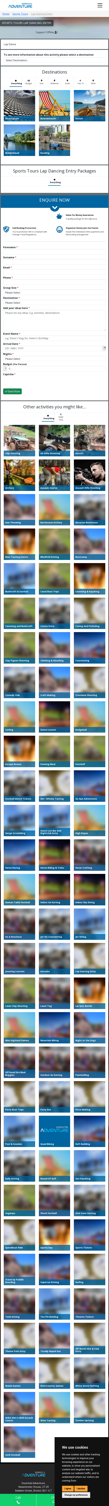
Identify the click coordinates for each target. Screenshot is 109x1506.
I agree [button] (68, 1488)
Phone (8, 277)
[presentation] (26, 382)
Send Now (12, 391)
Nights (8, 354)
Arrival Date (11, 344)
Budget (15, 364)
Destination (11, 298)
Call (18, 1499)
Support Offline (47, 32)
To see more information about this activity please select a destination (49, 54)
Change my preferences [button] (76, 1495)
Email (7, 267)
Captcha (9, 374)
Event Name (11, 333)
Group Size (11, 287)
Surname (9, 257)
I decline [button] (81, 1488)
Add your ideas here (16, 308)
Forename (10, 247)
